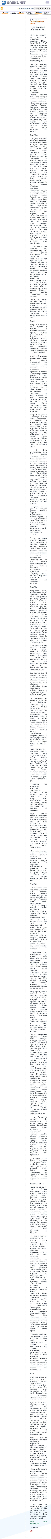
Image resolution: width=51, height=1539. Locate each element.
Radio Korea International (38, 1523)
